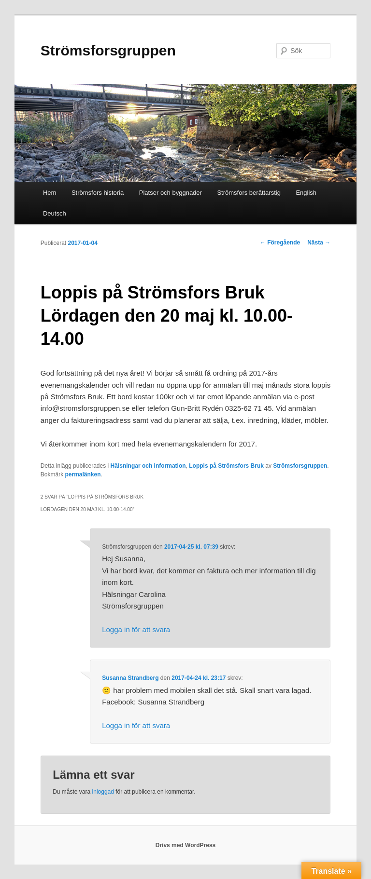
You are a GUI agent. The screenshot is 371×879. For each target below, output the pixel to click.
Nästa (318, 242)
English (306, 192)
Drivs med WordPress (186, 845)
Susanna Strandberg (130, 678)
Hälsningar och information (148, 465)
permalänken (82, 474)
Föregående (280, 242)
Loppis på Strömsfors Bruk (226, 465)
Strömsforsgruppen (108, 50)
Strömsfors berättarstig (249, 192)
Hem (49, 192)
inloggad (103, 791)
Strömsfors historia (97, 192)
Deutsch (54, 213)
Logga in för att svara (136, 629)
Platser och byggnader (170, 192)
